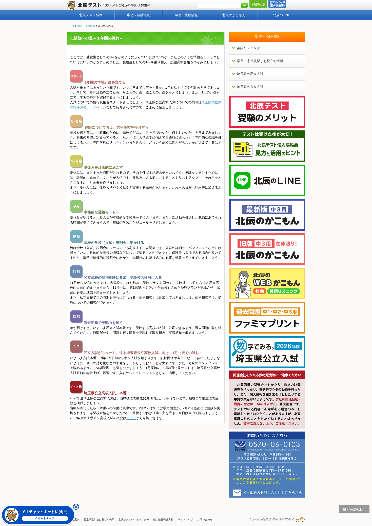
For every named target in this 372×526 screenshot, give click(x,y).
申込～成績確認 (138, 15)
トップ (71, 26)
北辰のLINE (281, 15)
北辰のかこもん (233, 15)
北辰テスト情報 (90, 15)
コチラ (131, 418)
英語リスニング (248, 48)
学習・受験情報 (186, 15)
